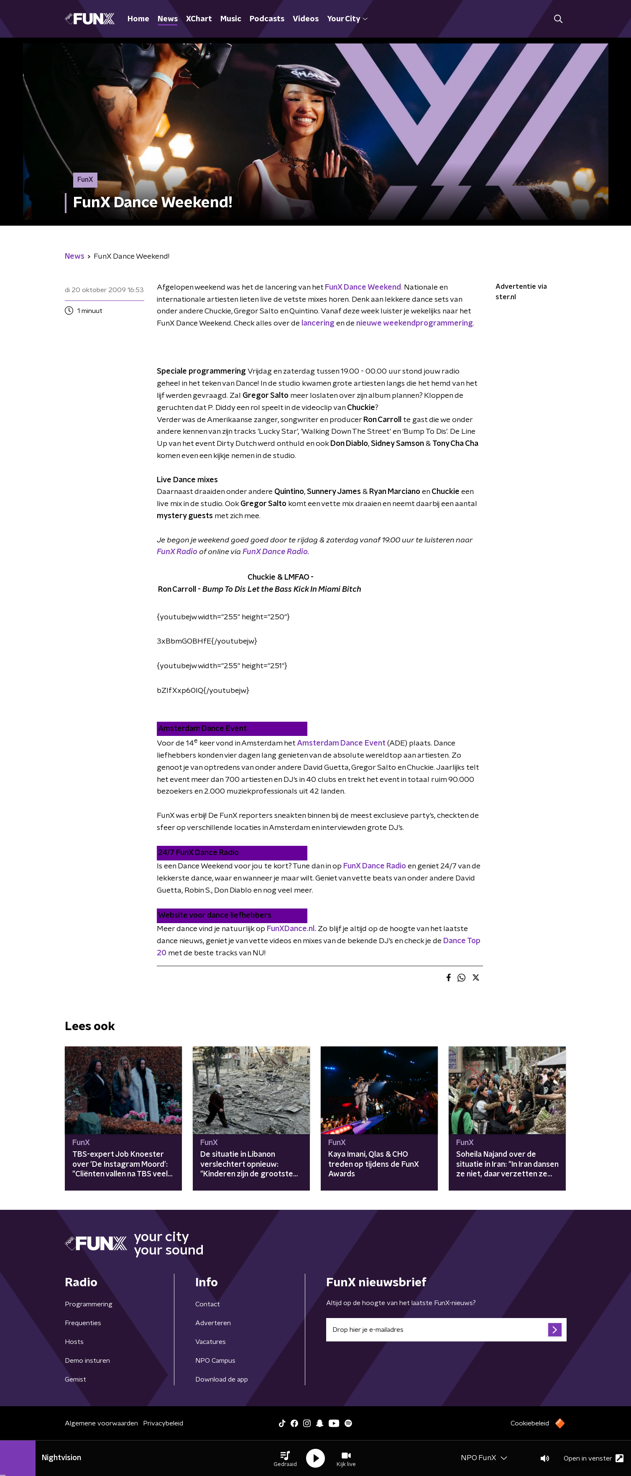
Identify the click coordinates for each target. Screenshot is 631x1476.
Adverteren (213, 1323)
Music (230, 19)
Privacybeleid (163, 1423)
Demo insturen (87, 1360)
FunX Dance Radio (275, 552)
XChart (199, 19)
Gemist (75, 1379)
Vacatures (210, 1342)
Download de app (221, 1379)
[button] (285, 1458)
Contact (207, 1304)
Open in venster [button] (593, 1458)
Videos (306, 19)
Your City (347, 19)
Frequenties (83, 1323)
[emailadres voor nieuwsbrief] (446, 1329)
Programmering (88, 1304)
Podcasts (267, 19)
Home (138, 19)
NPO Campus (215, 1360)
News (168, 19)
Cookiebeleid (530, 1423)
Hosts (74, 1342)
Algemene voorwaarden (101, 1423)
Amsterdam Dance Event (341, 743)
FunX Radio (177, 552)
